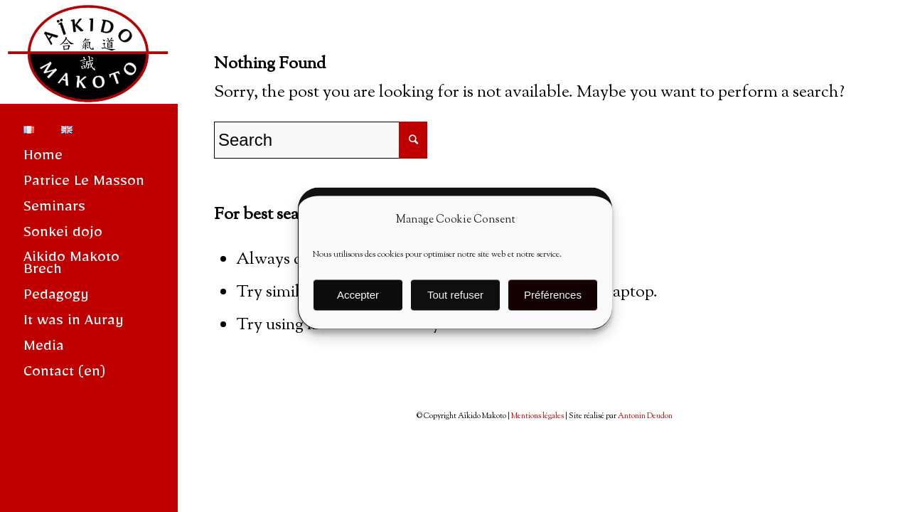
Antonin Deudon (645, 416)
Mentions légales (537, 416)
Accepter (358, 300)
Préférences (553, 300)
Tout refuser (455, 300)
